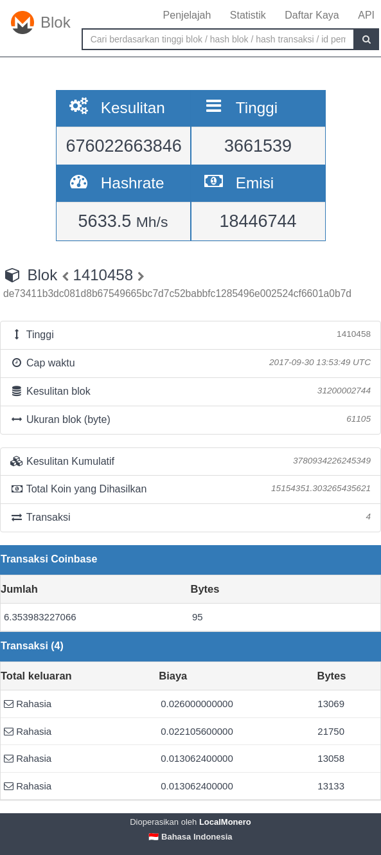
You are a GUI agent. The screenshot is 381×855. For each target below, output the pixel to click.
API (366, 15)
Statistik (248, 15)
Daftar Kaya (312, 15)
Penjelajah (187, 15)
